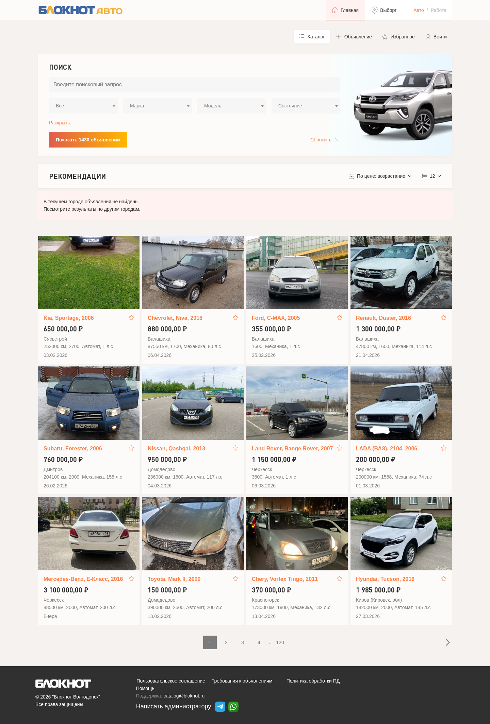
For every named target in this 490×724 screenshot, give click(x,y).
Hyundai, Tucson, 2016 (385, 579)
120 (280, 642)
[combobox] (83, 106)
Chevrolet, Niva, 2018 (175, 318)
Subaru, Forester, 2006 (73, 448)
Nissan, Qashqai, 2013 (176, 448)
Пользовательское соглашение (170, 681)
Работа (438, 10)
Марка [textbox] (137, 105)
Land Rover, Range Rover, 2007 (292, 448)
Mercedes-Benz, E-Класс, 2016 (83, 579)
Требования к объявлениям (242, 681)
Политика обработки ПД (313, 681)
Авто (418, 10)
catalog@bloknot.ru (184, 696)
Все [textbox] (60, 105)
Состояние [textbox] (290, 105)
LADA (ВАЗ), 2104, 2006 (386, 448)
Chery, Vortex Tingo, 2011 (285, 579)
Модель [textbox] (212, 105)
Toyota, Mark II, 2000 (174, 579)
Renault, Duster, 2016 (383, 318)
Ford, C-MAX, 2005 (276, 318)
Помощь (145, 688)
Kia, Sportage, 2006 (69, 318)
